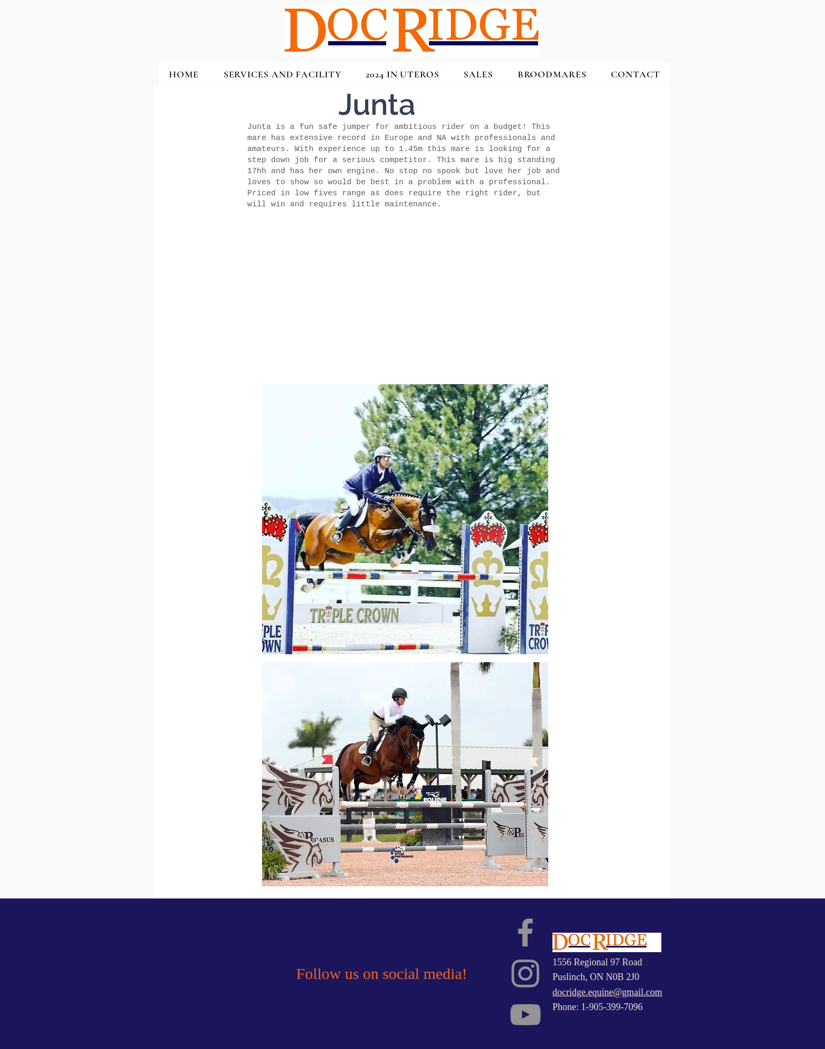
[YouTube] (525, 1014)
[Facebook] (525, 932)
